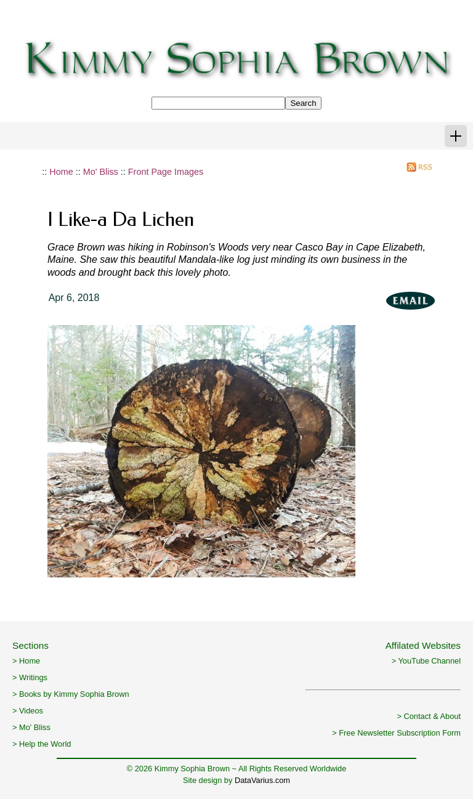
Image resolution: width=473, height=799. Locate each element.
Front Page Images (165, 172)
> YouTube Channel (426, 660)
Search (303, 103)
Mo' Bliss (100, 172)
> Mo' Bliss (31, 727)
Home (61, 172)
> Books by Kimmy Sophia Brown (70, 694)
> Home (26, 660)
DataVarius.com (262, 780)
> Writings (29, 677)
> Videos (27, 710)
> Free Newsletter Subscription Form (396, 732)
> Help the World (41, 744)
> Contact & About (429, 716)
